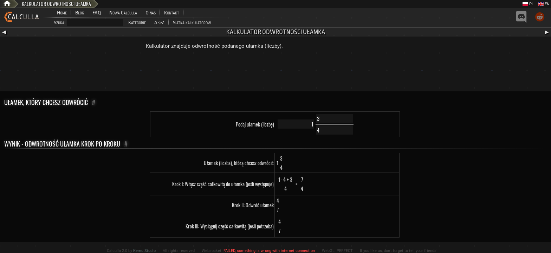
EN (544, 4)
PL (528, 4)
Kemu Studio (144, 250)
